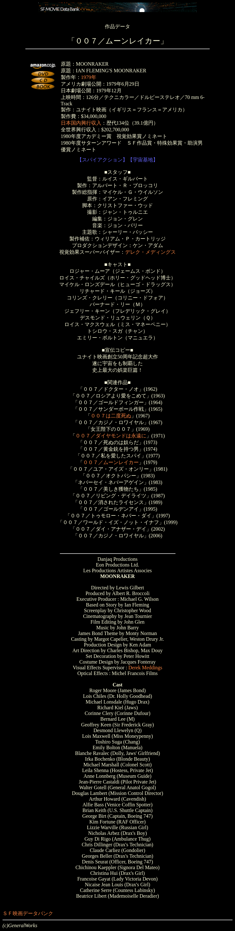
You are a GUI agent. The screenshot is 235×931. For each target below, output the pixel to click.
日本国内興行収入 (81, 123)
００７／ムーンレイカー (111, 462)
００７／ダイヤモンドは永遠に (110, 435)
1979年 (88, 77)
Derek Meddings (145, 667)
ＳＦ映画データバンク (28, 913)
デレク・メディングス (150, 252)
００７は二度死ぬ (111, 415)
